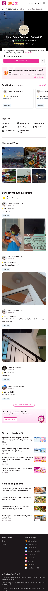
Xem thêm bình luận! (23, 405)
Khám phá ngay (39, 77)
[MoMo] (3, 9)
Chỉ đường (28, 53)
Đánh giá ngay (10, 419)
